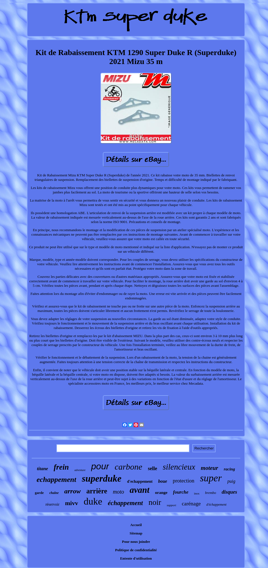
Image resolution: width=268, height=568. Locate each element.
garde (39, 493)
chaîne (54, 493)
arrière (96, 491)
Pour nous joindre (136, 541)
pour (100, 466)
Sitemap (136, 533)
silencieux (179, 466)
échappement (125, 503)
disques (229, 492)
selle (152, 468)
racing (229, 469)
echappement (57, 479)
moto (118, 492)
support (171, 505)
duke (93, 501)
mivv (71, 503)
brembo (210, 493)
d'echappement (140, 481)
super (211, 478)
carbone (128, 466)
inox (197, 493)
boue (162, 481)
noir (155, 502)
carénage (191, 504)
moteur (209, 468)
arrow (72, 491)
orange (161, 492)
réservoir (52, 504)
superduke (101, 479)
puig (231, 481)
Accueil (136, 525)
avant (139, 490)
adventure (80, 470)
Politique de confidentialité (136, 550)
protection (183, 481)
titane (42, 468)
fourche (180, 492)
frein (61, 467)
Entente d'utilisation (136, 558)
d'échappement (216, 505)
